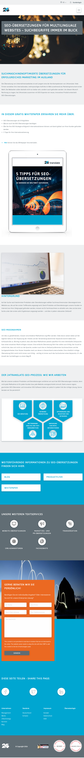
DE (62, 2)
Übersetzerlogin (70, 709)
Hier (5, 142)
